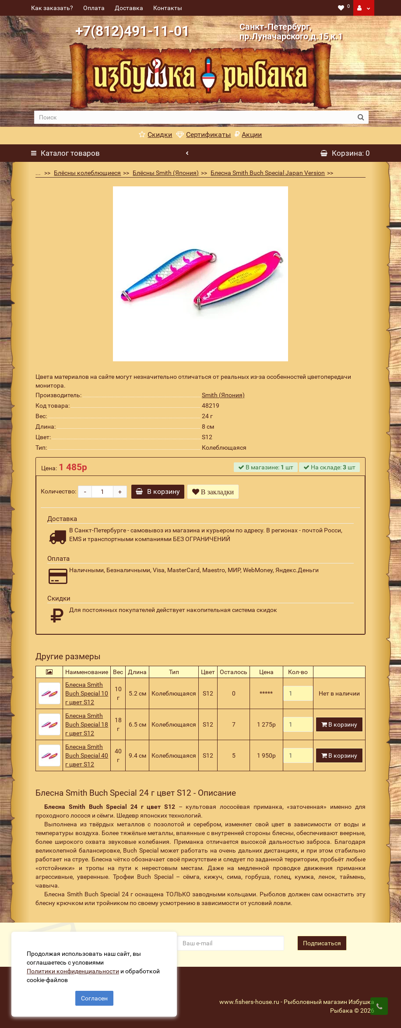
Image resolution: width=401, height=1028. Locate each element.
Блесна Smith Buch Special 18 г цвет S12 (86, 724)
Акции (248, 134)
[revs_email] (230, 943)
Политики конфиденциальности (74, 969)
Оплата (94, 7)
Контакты (167, 7)
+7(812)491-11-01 (132, 31)
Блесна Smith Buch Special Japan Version (268, 172)
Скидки (155, 134)
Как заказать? (52, 7)
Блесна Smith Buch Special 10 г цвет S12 (86, 693)
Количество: (58, 491)
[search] (193, 117)
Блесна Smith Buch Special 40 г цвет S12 (86, 755)
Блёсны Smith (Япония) (166, 172)
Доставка (129, 7)
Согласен (94, 996)
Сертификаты (203, 134)
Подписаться (322, 943)
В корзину (159, 491)
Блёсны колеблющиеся (87, 172)
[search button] (361, 117)
